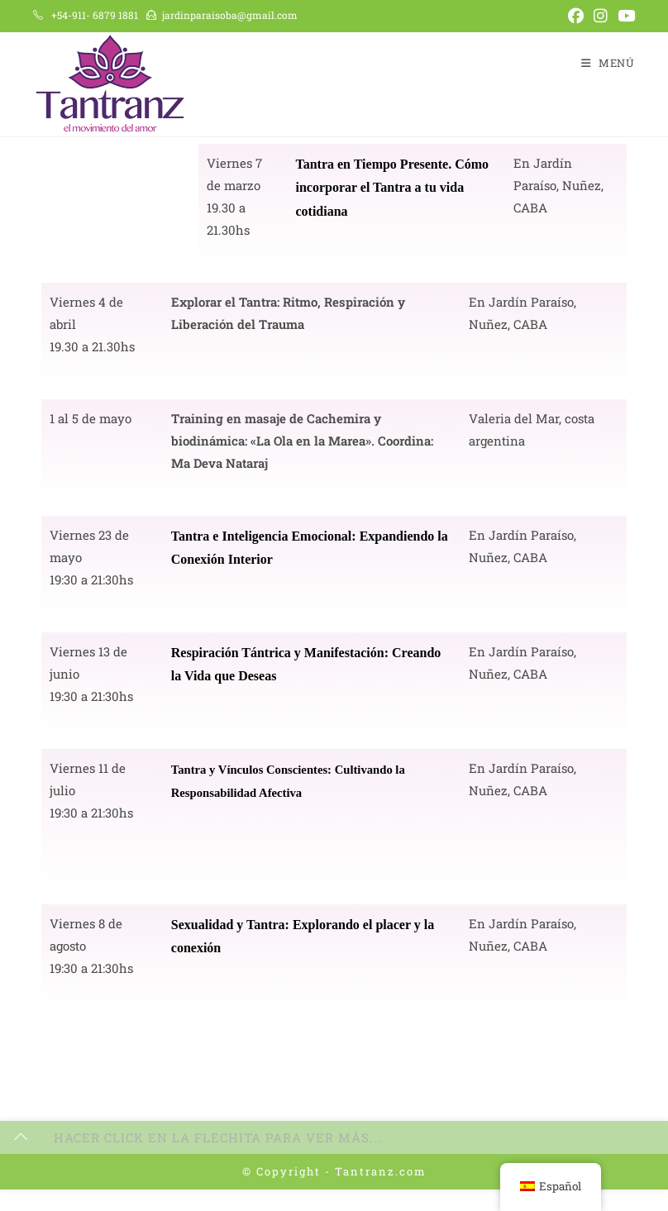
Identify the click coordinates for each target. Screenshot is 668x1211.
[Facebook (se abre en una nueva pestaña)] (576, 15)
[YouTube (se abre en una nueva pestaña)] (624, 15)
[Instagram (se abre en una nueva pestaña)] (601, 15)
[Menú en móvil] (608, 62)
